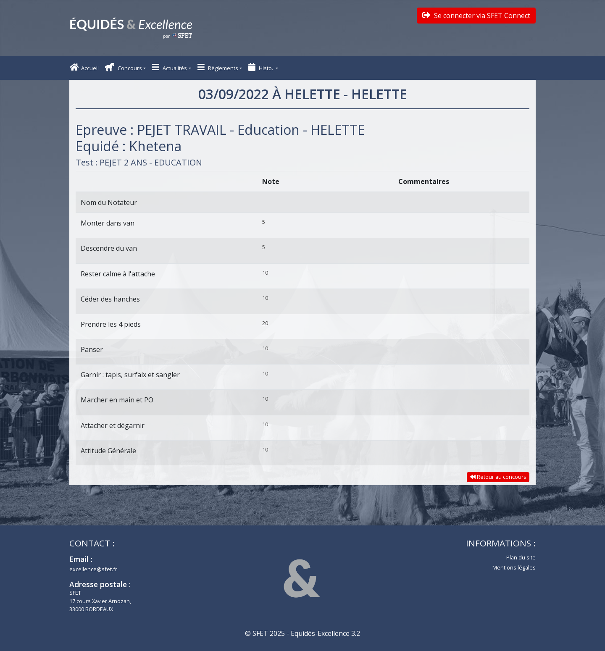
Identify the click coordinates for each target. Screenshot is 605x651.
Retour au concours (498, 476)
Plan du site (521, 557)
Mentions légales (514, 567)
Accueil (84, 67)
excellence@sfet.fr (93, 569)
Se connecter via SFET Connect (476, 15)
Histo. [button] (261, 67)
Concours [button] (123, 67)
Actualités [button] (169, 67)
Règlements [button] (217, 67)
